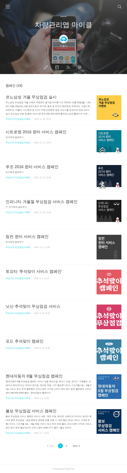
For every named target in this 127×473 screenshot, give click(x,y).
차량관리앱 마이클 (63, 25)
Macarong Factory (63, 469)
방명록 (58, 67)
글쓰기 (46, 67)
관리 (80, 67)
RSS (69, 67)
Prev (50, 446)
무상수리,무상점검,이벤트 (18, 119)
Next (76, 446)
